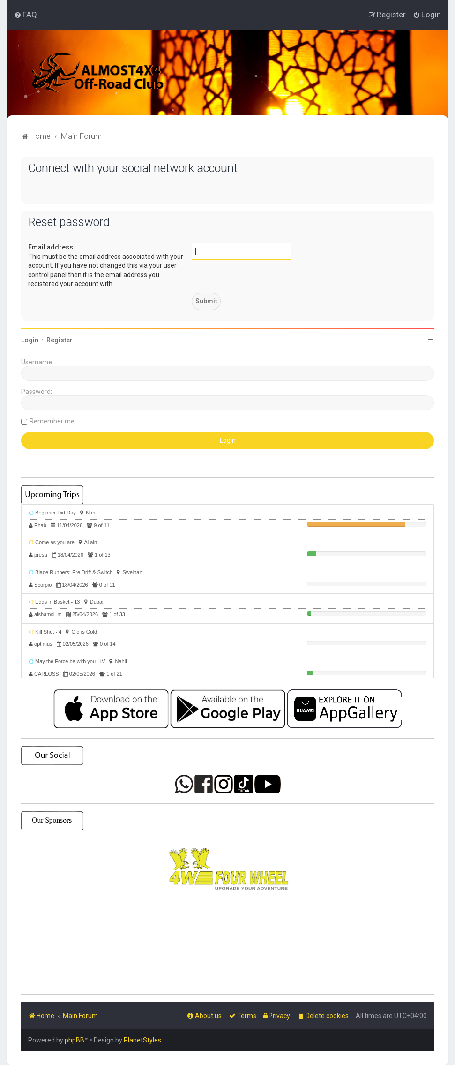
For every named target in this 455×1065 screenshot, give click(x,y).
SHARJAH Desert (227, 952)
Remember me (52, 421)
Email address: (51, 247)
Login (29, 340)
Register (59, 340)
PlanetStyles (142, 1040)
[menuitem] (25, 14)
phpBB (74, 1040)
